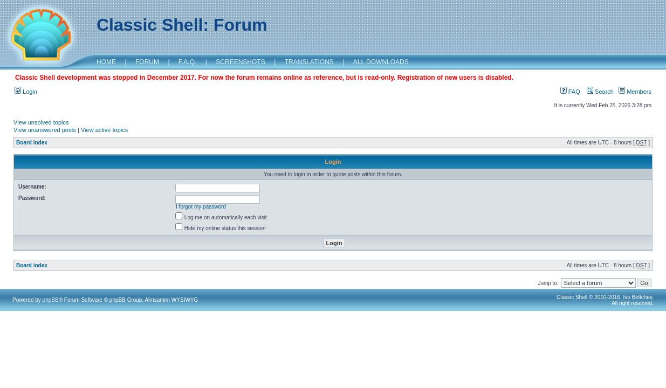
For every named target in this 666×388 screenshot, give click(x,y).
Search (600, 91)
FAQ (570, 91)
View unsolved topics (41, 122)
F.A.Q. (187, 62)
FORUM (147, 62)
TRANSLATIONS (309, 62)
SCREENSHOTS (240, 62)
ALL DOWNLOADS (381, 62)
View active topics (104, 130)
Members (635, 91)
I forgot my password (201, 207)
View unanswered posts (44, 130)
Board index (31, 143)
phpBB (51, 300)
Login (26, 91)
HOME (106, 62)
